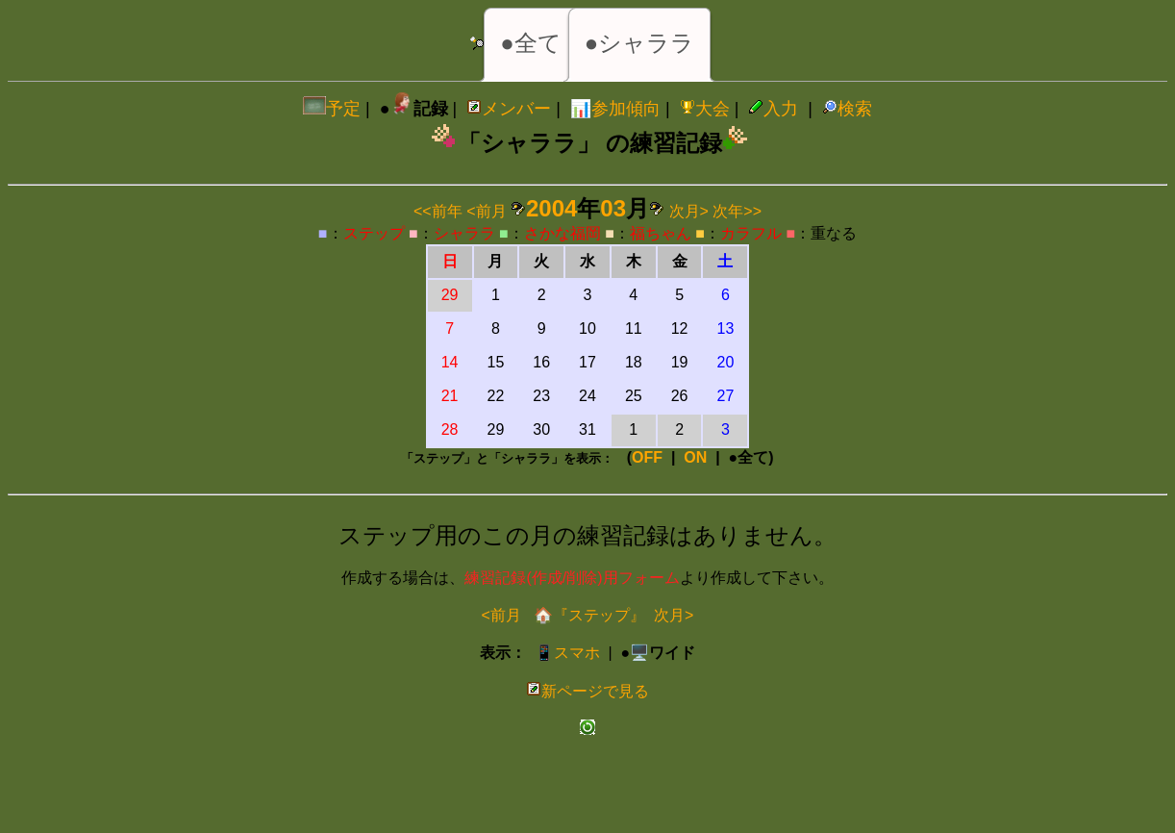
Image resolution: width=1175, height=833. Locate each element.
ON (695, 457)
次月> (689, 211)
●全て (531, 43)
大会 (705, 108)
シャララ (464, 233)
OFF (647, 457)
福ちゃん (660, 233)
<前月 (486, 211)
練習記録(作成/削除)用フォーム (571, 577)
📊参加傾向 (615, 108)
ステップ (374, 233)
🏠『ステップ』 (587, 615)
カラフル (751, 233)
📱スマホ (567, 652)
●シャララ (640, 43)
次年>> (737, 211)
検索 (847, 108)
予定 (332, 108)
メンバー (508, 108)
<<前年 (437, 211)
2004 (551, 208)
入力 (773, 108)
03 (613, 208)
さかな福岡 (562, 233)
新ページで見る (587, 691)
